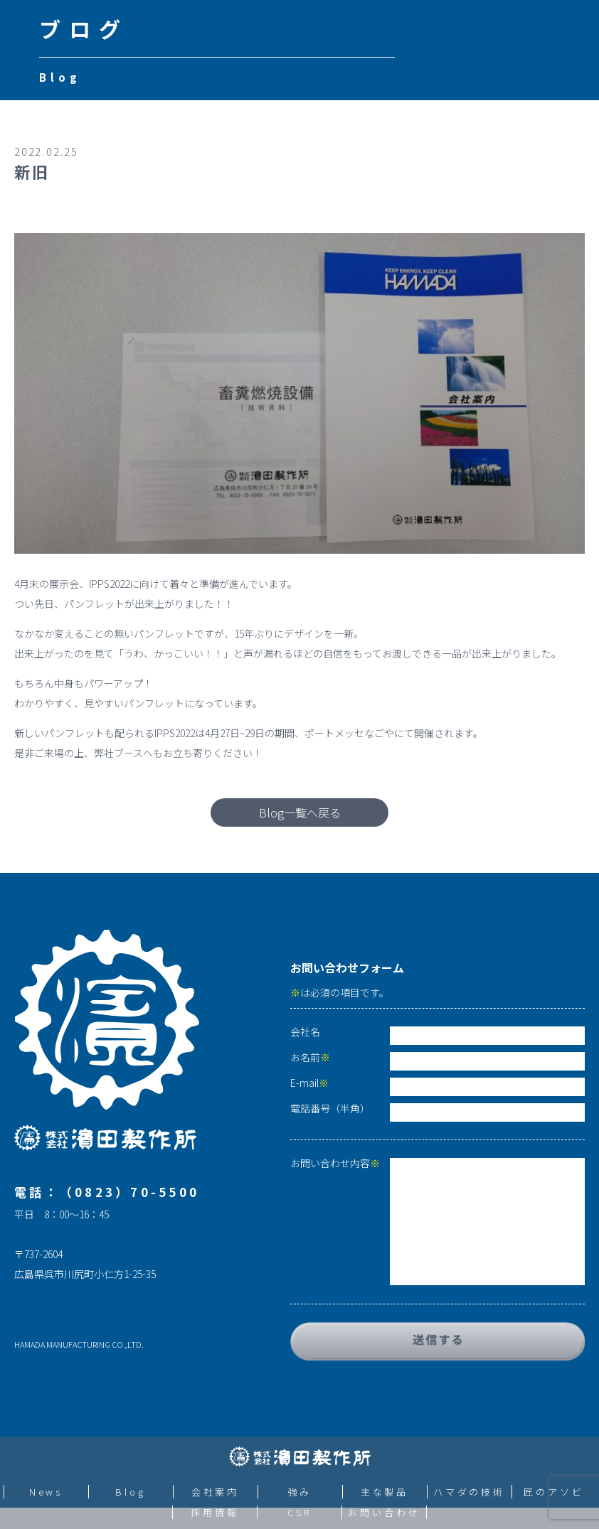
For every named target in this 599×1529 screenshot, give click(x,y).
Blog (130, 1491)
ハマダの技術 (469, 1491)
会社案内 (215, 1491)
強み (300, 1491)
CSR (299, 1512)
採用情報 (215, 1512)
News (46, 1491)
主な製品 (385, 1491)
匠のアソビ (554, 1491)
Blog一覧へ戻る (300, 812)
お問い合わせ (384, 1512)
